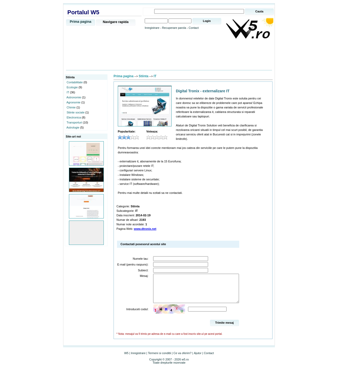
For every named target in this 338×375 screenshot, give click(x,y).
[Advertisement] (169, 55)
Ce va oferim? (182, 358)
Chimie (71, 107)
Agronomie (74, 102)
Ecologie (72, 87)
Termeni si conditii (159, 358)
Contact (194, 27)
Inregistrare (152, 27)
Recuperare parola (174, 27)
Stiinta (143, 76)
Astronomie (74, 97)
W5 (126, 358)
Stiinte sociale (75, 112)
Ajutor (197, 358)
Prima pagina (80, 22)
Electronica (74, 117)
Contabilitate (75, 82)
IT (68, 92)
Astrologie (73, 127)
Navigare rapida (116, 22)
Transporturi (74, 122)
